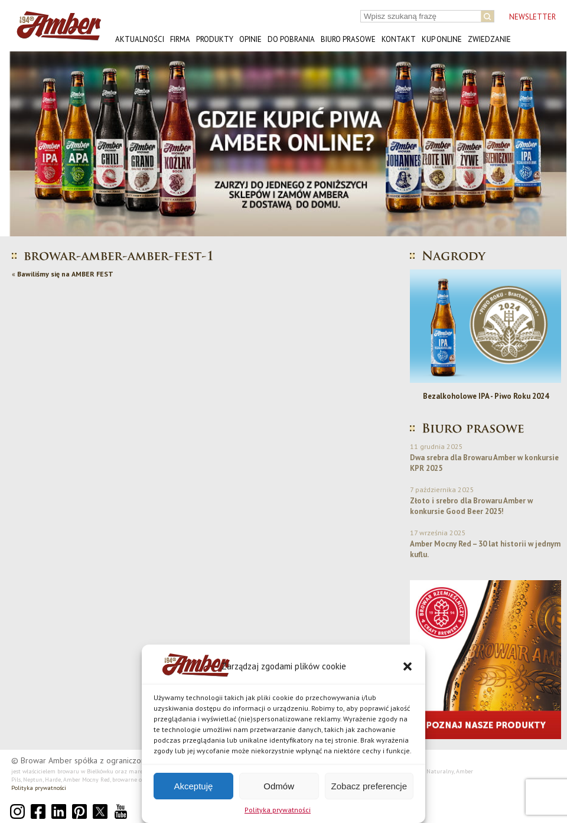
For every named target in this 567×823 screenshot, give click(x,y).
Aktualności (139, 39)
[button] (407, 666)
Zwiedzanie (489, 39)
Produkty (214, 39)
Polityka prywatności (278, 809)
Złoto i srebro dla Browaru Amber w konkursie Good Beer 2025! (471, 506)
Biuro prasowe (348, 39)
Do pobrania (291, 39)
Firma (180, 39)
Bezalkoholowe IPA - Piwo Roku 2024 (486, 396)
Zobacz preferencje (369, 786)
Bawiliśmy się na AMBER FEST (65, 273)
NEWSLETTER (532, 17)
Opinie (250, 39)
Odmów (278, 786)
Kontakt (399, 39)
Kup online (442, 39)
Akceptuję (193, 786)
